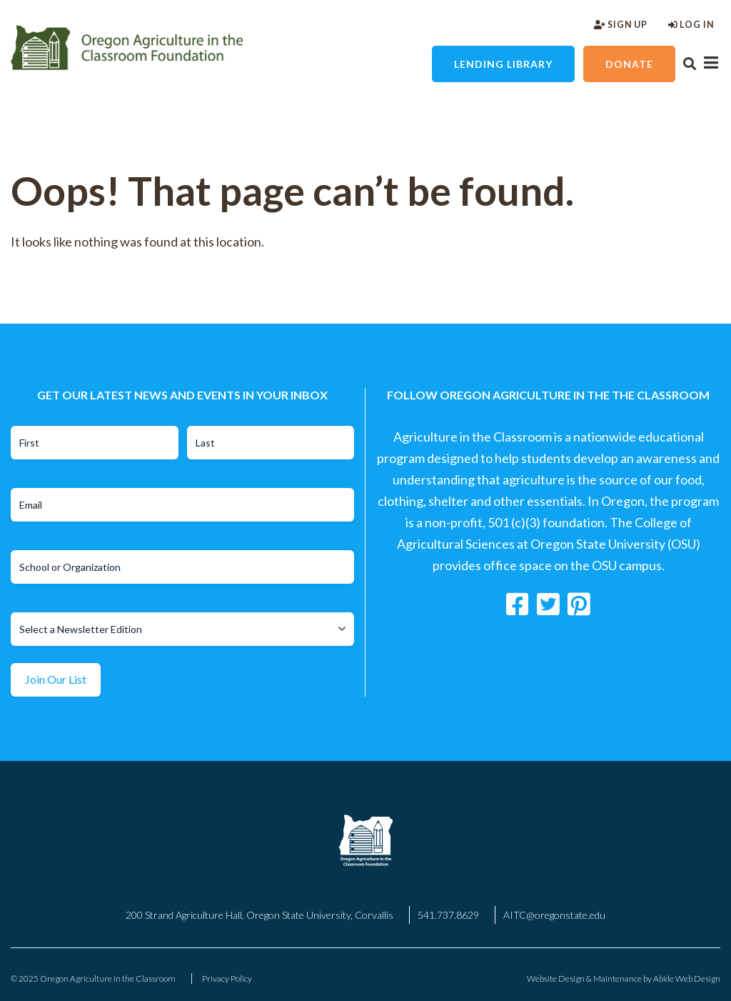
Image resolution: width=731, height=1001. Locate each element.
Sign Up (620, 24)
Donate (629, 64)
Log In (691, 24)
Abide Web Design (686, 978)
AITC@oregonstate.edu (554, 915)
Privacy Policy (227, 978)
